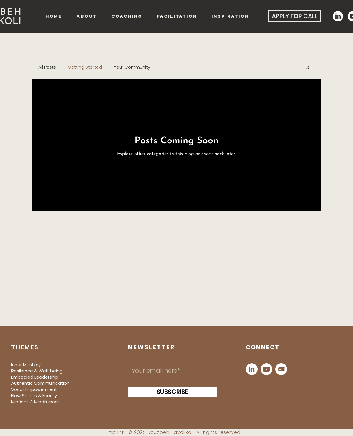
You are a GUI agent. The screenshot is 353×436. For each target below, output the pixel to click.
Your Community (132, 67)
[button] (307, 68)
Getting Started (85, 67)
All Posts (47, 67)
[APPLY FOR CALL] (294, 16)
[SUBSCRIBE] (172, 392)
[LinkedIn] (252, 369)
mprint (116, 432)
